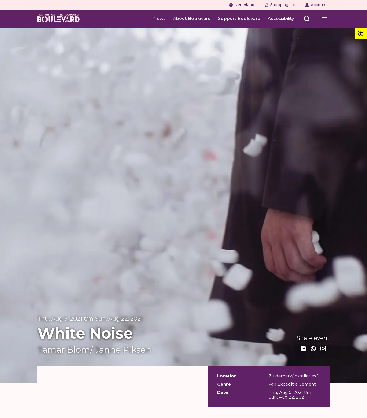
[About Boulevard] (192, 19)
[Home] (58, 19)
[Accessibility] (281, 19)
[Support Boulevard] (239, 19)
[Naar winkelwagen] (281, 4)
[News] (159, 19)
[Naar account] (316, 4)
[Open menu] (306, 19)
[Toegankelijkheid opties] (361, 33)
